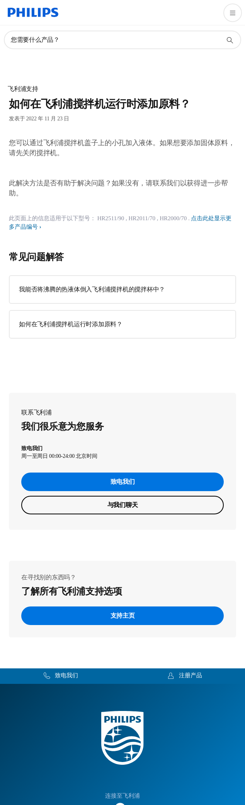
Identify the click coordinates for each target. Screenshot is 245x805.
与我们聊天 (122, 505)
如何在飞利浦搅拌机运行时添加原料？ (70, 324)
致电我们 (123, 481)
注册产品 (190, 675)
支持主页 (123, 615)
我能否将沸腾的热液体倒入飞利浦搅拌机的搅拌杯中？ (92, 289)
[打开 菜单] (232, 12)
